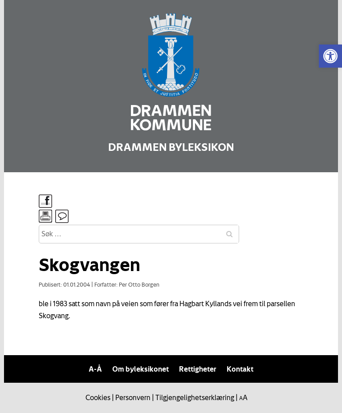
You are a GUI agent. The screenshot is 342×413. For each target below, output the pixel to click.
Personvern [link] (133, 397)
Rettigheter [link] (197, 369)
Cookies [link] (98, 397)
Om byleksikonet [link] (140, 369)
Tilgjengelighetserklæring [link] (194, 397)
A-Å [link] (95, 369)
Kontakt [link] (240, 369)
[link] (330, 56)
